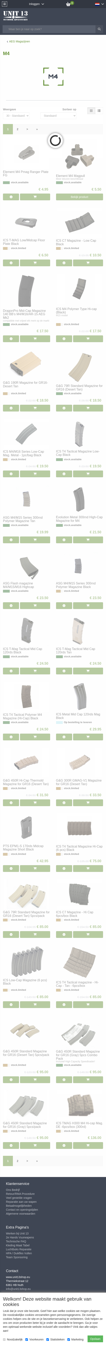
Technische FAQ (16, 1241)
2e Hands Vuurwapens (20, 1237)
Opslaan (95, 1338)
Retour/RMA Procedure (20, 1193)
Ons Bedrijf (13, 1189)
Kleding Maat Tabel (18, 1245)
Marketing (75, 1339)
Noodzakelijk (13, 1339)
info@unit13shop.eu (18, 1289)
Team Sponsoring (17, 1257)
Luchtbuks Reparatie (18, 1249)
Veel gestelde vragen (19, 1197)
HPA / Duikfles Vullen (19, 1253)
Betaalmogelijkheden (19, 1205)
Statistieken (55, 1339)
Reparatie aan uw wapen (21, 1201)
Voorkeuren (34, 1339)
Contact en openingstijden (22, 1209)
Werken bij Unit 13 (17, 1233)
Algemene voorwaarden (20, 1213)
